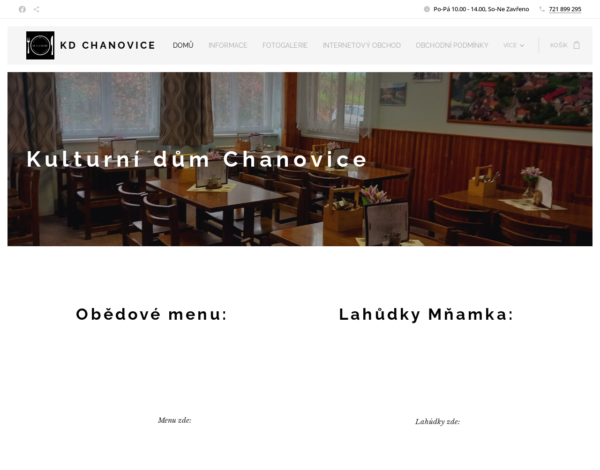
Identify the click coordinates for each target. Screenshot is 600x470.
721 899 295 (565, 9)
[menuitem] (194, 45)
